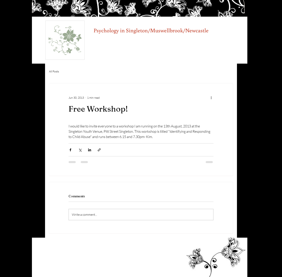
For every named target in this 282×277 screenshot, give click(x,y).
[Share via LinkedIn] (89, 150)
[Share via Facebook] (70, 150)
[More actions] (211, 97)
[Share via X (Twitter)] (80, 150)
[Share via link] (99, 150)
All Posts (54, 71)
